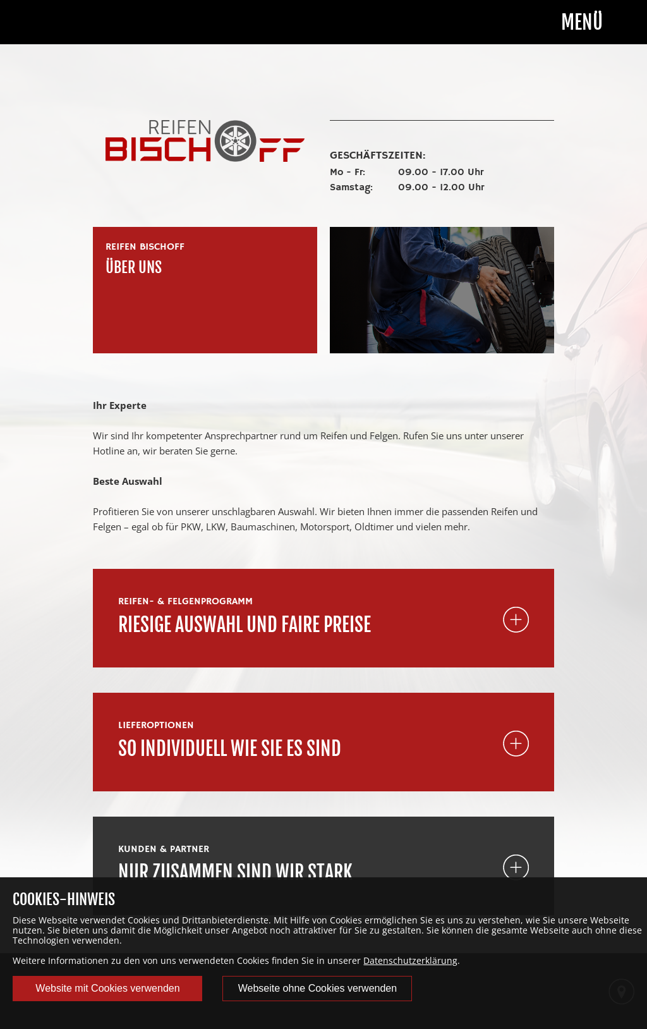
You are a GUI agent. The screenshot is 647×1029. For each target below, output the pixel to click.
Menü (582, 22)
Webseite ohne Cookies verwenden (317, 988)
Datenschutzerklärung (410, 960)
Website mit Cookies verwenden (107, 988)
